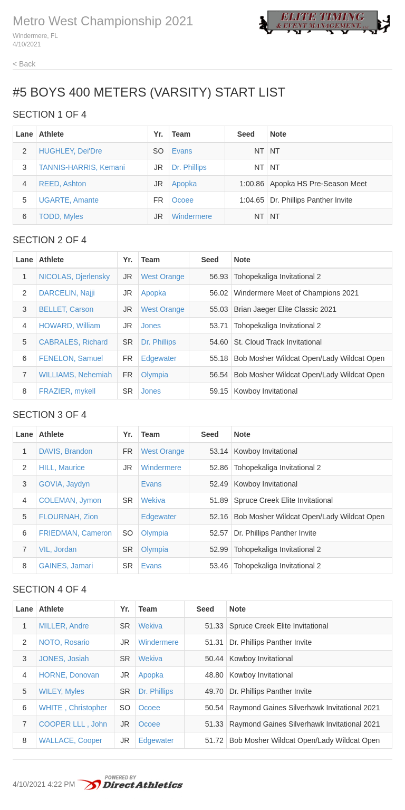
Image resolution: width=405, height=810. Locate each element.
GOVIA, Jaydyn (64, 484)
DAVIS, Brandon (66, 451)
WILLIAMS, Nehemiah (75, 374)
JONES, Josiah (64, 658)
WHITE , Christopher (73, 707)
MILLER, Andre (64, 626)
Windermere (192, 216)
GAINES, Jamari (66, 565)
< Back (24, 64)
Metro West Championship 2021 (103, 21)
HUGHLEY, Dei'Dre (70, 151)
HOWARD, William (69, 325)
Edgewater (159, 358)
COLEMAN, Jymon (70, 500)
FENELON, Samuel (71, 358)
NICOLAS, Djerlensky (74, 276)
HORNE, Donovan (69, 675)
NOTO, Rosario (64, 642)
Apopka (184, 183)
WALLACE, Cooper (70, 740)
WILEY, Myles (61, 691)
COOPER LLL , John (73, 724)
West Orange (163, 276)
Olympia (154, 374)
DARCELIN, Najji (67, 293)
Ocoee (183, 200)
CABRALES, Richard (73, 342)
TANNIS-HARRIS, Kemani (82, 167)
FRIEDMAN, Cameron (75, 533)
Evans (182, 151)
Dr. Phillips (189, 167)
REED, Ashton (62, 183)
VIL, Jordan (58, 549)
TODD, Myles (61, 216)
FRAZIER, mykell (67, 391)
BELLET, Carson (66, 309)
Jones (151, 325)
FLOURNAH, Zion (68, 516)
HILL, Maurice (62, 467)
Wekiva (153, 500)
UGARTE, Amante (69, 200)
